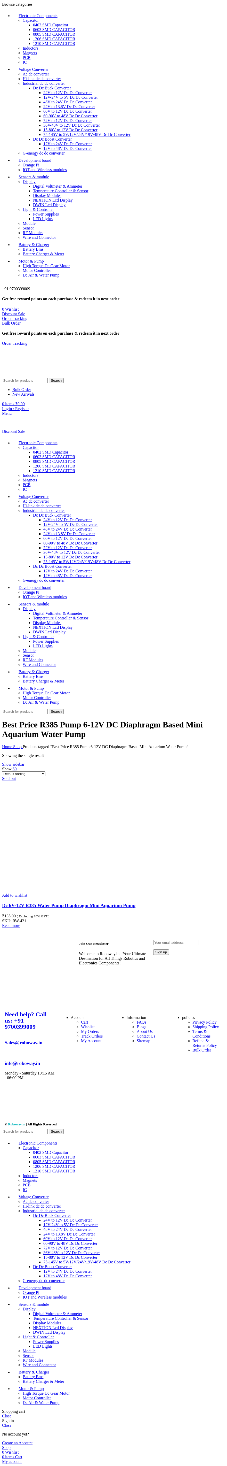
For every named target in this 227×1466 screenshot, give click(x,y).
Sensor (28, 228)
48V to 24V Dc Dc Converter (67, 102)
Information (136, 1017)
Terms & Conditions (201, 1033)
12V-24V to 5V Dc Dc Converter (70, 97)
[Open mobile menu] (7, 413)
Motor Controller (37, 270)
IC (25, 62)
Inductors (30, 48)
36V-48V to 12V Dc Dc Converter (71, 125)
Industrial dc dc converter (44, 83)
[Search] (25, 380)
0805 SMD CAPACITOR (54, 34)
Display (29, 181)
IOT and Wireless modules (45, 169)
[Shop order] (23, 773)
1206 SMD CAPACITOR (54, 39)
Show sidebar (13, 764)
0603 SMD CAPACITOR (54, 29)
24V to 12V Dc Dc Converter (67, 92)
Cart (84, 1022)
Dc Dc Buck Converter (52, 88)
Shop (18, 746)
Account (78, 1017)
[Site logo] (30, 375)
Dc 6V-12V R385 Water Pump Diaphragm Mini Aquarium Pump (68, 905)
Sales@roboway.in (23, 1042)
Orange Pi (31, 165)
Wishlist (88, 1027)
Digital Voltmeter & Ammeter (57, 186)
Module (29, 223)
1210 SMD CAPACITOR (54, 43)
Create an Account (17, 1443)
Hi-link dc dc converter (42, 78)
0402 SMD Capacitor (50, 25)
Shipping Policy (205, 1027)
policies (188, 1017)
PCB (26, 57)
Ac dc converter (36, 74)
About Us (145, 1031)
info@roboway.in (22, 1063)
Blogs (141, 1027)
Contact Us (146, 1036)
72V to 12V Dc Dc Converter (67, 120)
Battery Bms (33, 249)
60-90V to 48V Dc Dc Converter (70, 116)
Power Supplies (46, 214)
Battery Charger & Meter (43, 254)
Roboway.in (16, 1124)
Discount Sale (13, 314)
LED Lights (43, 219)
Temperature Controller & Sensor (60, 191)
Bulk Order (11, 323)
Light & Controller (38, 209)
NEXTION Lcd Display (53, 200)
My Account (91, 1041)
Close (6, 1416)
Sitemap (143, 1041)
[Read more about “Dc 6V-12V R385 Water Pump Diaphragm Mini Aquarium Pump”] (11, 925)
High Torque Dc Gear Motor (46, 266)
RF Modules (33, 233)
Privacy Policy (204, 1022)
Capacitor (31, 20)
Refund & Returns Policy (204, 1043)
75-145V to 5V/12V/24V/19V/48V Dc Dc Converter (87, 134)
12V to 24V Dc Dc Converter (67, 144)
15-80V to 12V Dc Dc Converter (70, 130)
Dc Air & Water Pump (41, 275)
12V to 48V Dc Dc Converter (67, 148)
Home (7, 746)
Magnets (30, 53)
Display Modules (47, 195)
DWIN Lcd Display (49, 205)
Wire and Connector (39, 237)
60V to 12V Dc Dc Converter (67, 111)
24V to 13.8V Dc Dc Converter (69, 106)
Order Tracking (14, 318)
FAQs (141, 1022)
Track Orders (92, 1036)
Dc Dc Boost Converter (52, 139)
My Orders (90, 1031)
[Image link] (39, 1003)
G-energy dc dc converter (44, 153)
